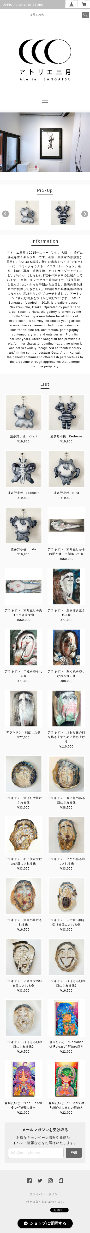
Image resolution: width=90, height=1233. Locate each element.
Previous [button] (5, 214)
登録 (74, 1153)
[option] (27, 213)
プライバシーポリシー (45, 1194)
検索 (85, 15)
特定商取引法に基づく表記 (45, 1202)
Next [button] (84, 214)
